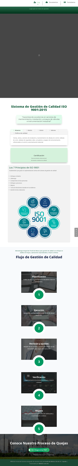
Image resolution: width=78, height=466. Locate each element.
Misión (29, 130)
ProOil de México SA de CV (53, 461)
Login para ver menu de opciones (39, 9)
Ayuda (64, 461)
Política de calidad (20, 133)
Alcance (16, 130)
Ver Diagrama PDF (39, 450)
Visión (40, 130)
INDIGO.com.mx (44, 463)
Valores (52, 130)
